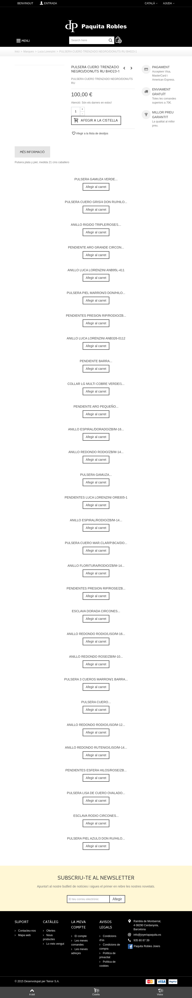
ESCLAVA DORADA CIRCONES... (96, 611)
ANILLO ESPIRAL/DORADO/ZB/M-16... (96, 429)
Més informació (32, 152)
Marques (28, 51)
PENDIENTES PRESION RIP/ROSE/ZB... (96, 588)
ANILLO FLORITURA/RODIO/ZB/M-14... (96, 565)
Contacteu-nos (26, 930)
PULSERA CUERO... (96, 702)
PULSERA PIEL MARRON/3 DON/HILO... (96, 293)
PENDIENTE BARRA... (96, 361)
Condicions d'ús (107, 938)
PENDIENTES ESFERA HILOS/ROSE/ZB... (95, 770)
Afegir (117, 899)
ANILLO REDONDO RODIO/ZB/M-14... (96, 452)
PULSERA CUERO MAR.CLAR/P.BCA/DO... (96, 543)
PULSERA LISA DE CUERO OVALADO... (96, 793)
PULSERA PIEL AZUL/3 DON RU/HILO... (96, 838)
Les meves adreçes (79, 951)
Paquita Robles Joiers (147, 946)
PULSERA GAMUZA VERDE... (95, 179)
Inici (17, 51)
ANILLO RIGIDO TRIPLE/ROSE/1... (96, 224)
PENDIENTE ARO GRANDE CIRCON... (96, 247)
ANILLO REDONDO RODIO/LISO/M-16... (96, 634)
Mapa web (24, 935)
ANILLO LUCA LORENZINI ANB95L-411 (96, 270)
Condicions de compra (109, 946)
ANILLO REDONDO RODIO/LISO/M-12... (96, 725)
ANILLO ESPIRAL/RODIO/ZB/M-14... (96, 520)
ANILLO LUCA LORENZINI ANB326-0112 (96, 338)
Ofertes (50, 930)
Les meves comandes (79, 942)
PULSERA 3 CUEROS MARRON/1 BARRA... (96, 679)
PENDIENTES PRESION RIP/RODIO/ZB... (96, 315)
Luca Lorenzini (46, 51)
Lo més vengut (55, 943)
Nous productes (49, 937)
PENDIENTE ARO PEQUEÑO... (96, 406)
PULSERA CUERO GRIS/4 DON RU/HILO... (96, 202)
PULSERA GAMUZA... (96, 474)
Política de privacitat (107, 955)
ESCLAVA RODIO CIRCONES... (96, 815)
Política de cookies (107, 963)
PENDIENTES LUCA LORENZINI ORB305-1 (96, 497)
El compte (80, 936)
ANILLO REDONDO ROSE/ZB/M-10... (96, 656)
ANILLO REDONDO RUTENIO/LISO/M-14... (96, 747)
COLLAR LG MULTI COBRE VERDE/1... (96, 384)
